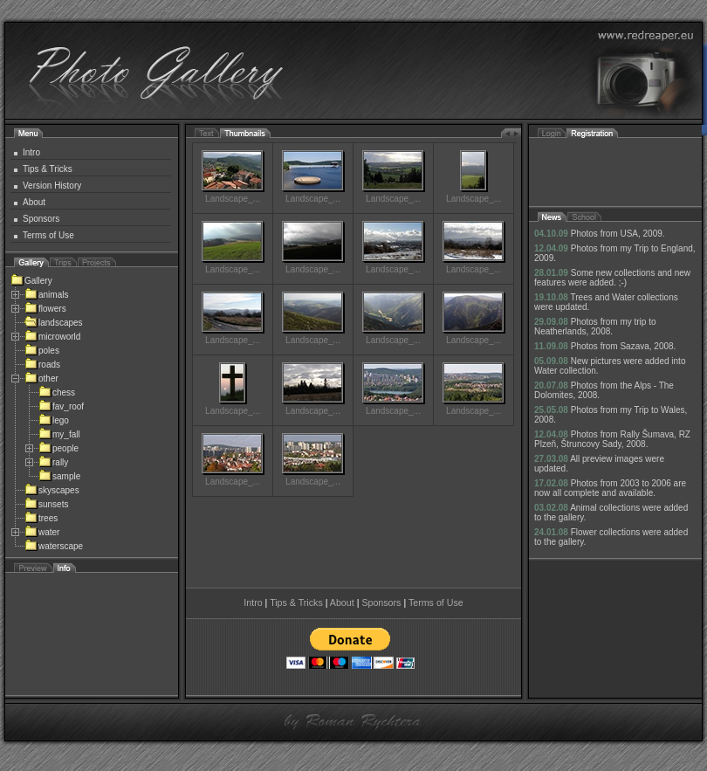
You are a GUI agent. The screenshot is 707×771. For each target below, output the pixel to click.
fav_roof (61, 406)
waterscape (53, 546)
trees (41, 518)
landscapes (53, 322)
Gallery (31, 281)
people (58, 448)
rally (53, 462)
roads (42, 364)
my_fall (59, 434)
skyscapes (51, 490)
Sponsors (41, 219)
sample (59, 476)
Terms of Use (48, 235)
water (41, 532)
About (34, 202)
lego (53, 420)
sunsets (46, 504)
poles (41, 350)
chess (56, 392)
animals (46, 294)
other (41, 378)
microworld (52, 336)
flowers (45, 308)
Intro (31, 152)
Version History (52, 185)
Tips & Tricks (47, 169)
